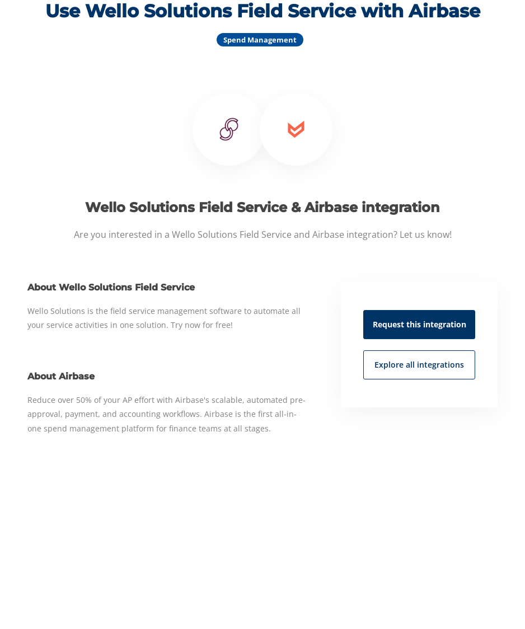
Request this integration (419, 324)
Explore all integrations (419, 364)
